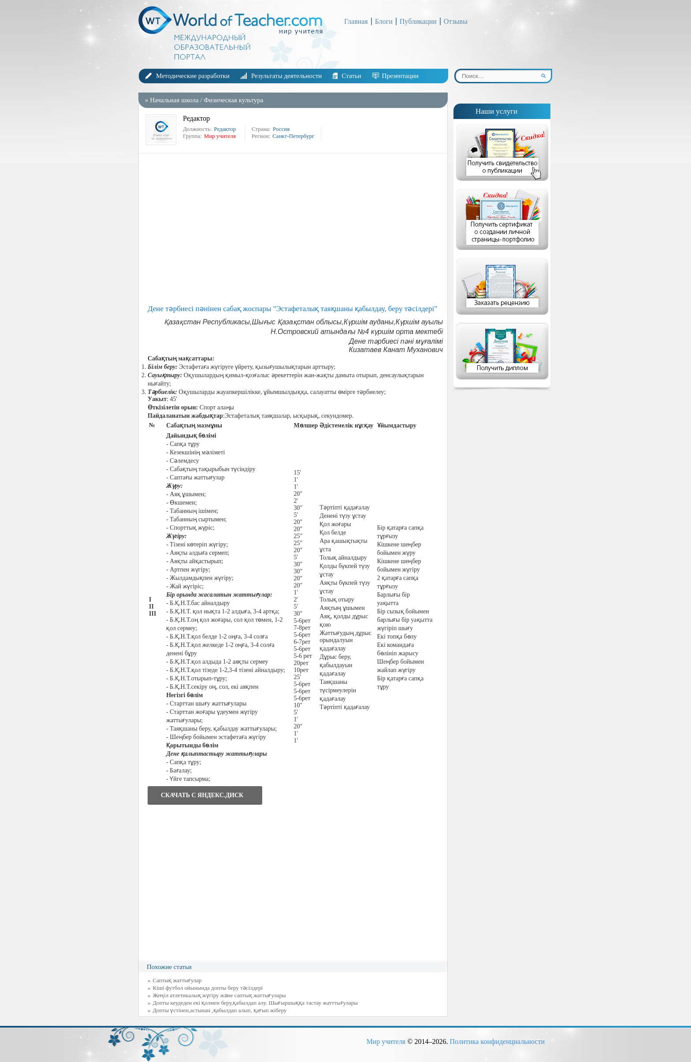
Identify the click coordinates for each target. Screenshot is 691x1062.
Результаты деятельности (286, 75)
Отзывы (456, 21)
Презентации (400, 75)
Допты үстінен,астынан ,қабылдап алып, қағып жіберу (220, 1010)
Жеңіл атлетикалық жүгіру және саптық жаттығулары (219, 995)
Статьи (351, 75)
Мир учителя (385, 1041)
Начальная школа (174, 100)
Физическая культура (233, 100)
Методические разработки (193, 75)
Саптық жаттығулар (177, 980)
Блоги (384, 21)
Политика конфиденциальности (497, 1041)
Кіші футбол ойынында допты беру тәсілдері (208, 987)
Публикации (418, 21)
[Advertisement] (295, 228)
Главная (356, 21)
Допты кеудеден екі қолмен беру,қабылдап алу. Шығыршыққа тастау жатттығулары (255, 1002)
